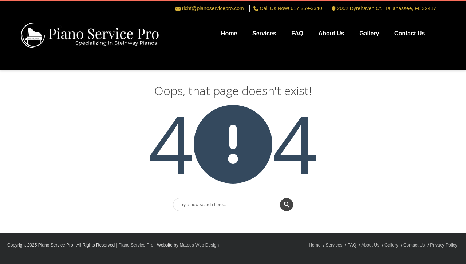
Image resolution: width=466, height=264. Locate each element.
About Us (331, 33)
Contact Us (409, 33)
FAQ (297, 33)
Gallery (369, 33)
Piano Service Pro (135, 245)
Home (229, 33)
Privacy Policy (443, 245)
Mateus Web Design (199, 245)
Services (264, 33)
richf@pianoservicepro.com (213, 8)
